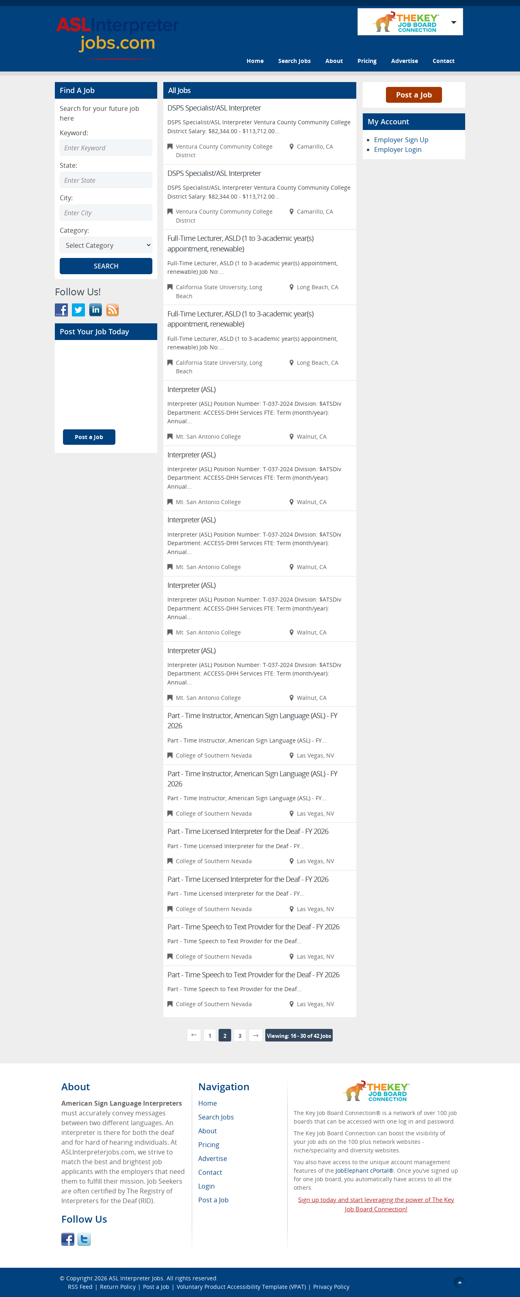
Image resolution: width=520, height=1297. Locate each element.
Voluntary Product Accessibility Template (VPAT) (241, 1287)
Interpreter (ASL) (191, 389)
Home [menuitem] (207, 1103)
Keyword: (74, 132)
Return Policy (118, 1287)
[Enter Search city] (106, 212)
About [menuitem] (207, 1130)
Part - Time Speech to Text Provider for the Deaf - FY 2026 (253, 926)
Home (255, 61)
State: (68, 165)
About (334, 61)
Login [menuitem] (206, 1186)
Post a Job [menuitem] (213, 1199)
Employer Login (398, 149)
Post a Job (89, 437)
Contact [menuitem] (210, 1172)
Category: (74, 230)
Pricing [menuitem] (208, 1144)
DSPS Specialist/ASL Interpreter (214, 108)
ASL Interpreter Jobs (136, 1278)
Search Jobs (294, 61)
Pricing (367, 61)
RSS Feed (80, 1287)
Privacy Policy (332, 1287)
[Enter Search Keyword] (106, 147)
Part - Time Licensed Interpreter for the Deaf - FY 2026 (247, 831)
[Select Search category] (106, 245)
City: (66, 197)
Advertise (404, 61)
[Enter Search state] (106, 180)
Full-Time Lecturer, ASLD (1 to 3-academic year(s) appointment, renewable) (240, 243)
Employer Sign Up (401, 139)
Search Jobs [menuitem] (216, 1117)
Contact (444, 61)
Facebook (67, 1239)
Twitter (84, 1239)
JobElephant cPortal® (365, 1170)
